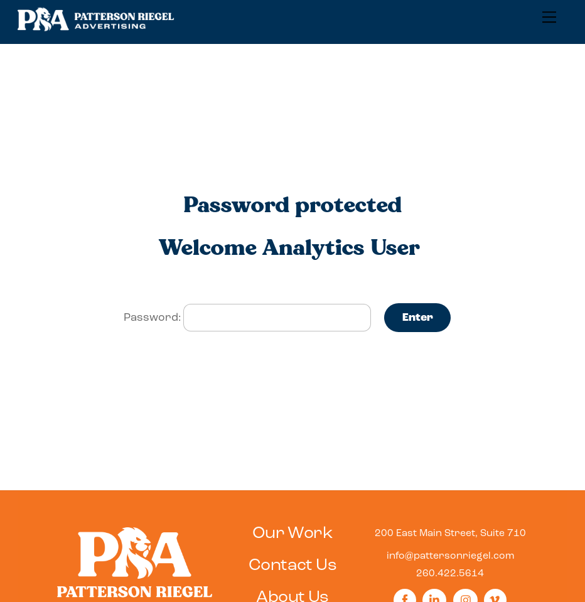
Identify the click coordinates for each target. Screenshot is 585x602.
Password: (247, 317)
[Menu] (549, 17)
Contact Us (293, 564)
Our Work (292, 532)
